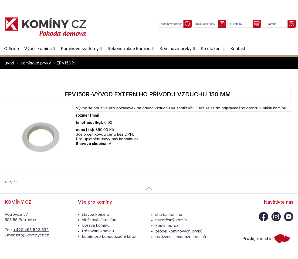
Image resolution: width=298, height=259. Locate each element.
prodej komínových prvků (179, 231)
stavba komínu (95, 214)
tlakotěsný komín (171, 220)
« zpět (11, 181)
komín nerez (166, 225)
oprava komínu (95, 225)
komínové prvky (36, 63)
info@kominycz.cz (32, 235)
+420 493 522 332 (31, 229)
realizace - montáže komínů (180, 236)
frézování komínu (98, 231)
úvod (9, 63)
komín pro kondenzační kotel (109, 236)
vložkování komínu (99, 219)
